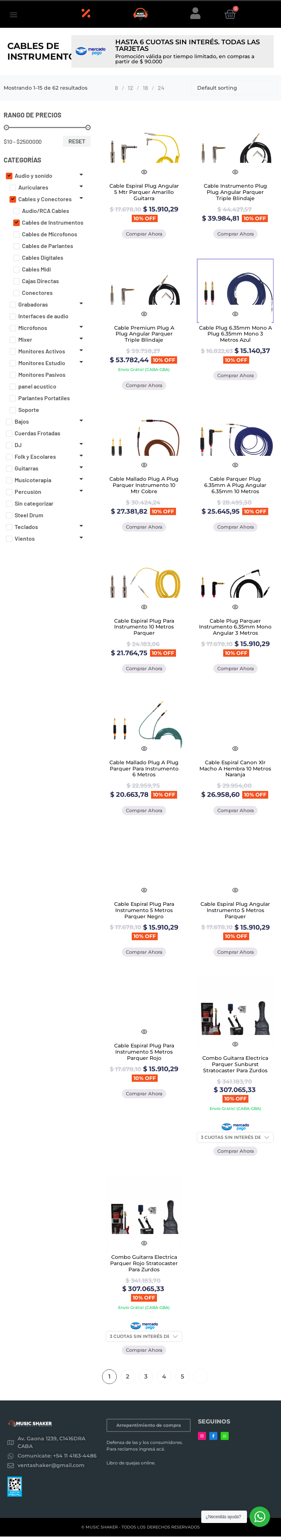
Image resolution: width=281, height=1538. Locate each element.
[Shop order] (234, 87)
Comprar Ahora (144, 234)
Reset (76, 141)
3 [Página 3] (145, 1377)
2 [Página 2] (127, 1377)
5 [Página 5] (182, 1377)
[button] (13, 14)
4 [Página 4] (164, 1377)
